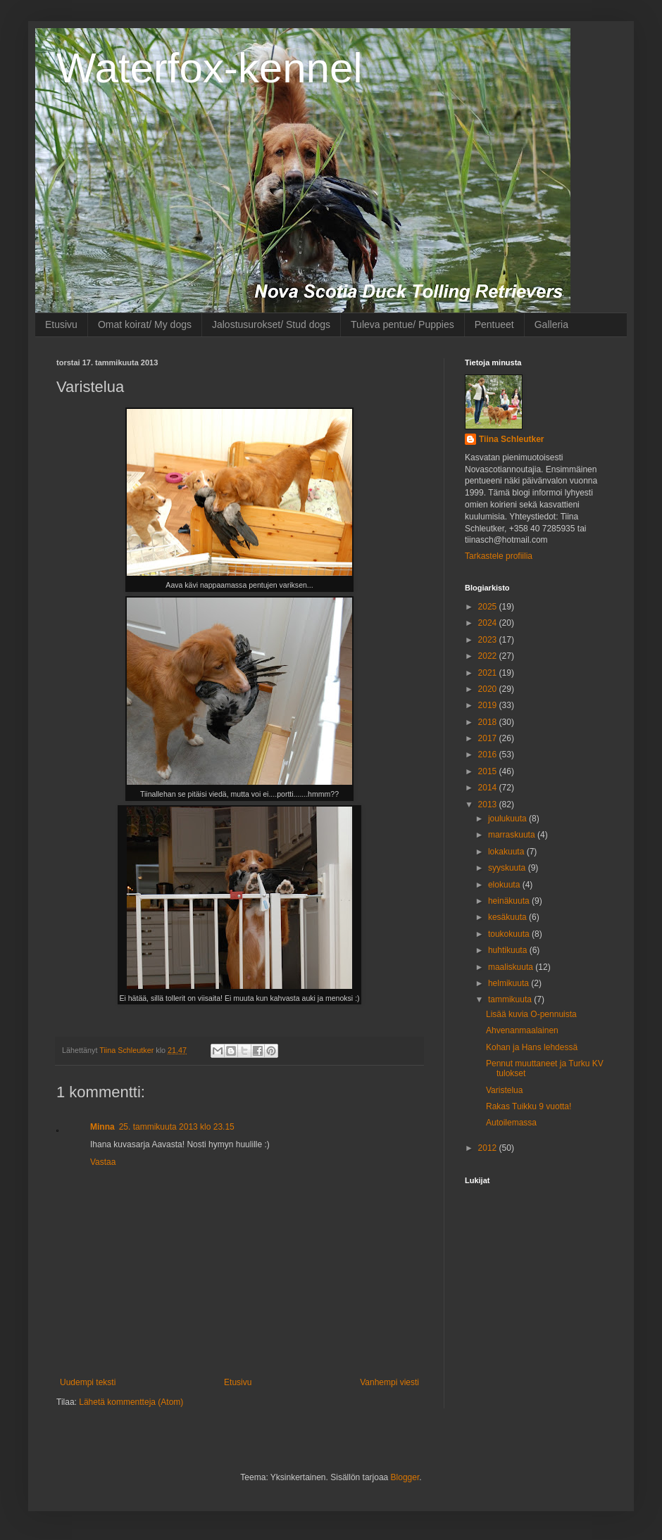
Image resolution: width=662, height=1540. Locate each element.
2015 (488, 771)
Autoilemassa (511, 1123)
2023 (488, 640)
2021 (488, 673)
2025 (488, 607)
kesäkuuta (508, 917)
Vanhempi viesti (389, 1382)
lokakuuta (507, 852)
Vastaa (102, 1162)
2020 (488, 689)
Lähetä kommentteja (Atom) (131, 1402)
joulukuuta (508, 818)
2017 (488, 738)
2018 (488, 722)
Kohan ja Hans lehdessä (531, 1047)
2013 (488, 804)
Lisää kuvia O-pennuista (531, 1014)
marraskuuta (512, 835)
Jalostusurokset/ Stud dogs (271, 324)
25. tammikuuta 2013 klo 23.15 (177, 1127)
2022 (488, 656)
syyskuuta (508, 868)
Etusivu (61, 324)
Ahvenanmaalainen (522, 1030)
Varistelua (504, 1090)
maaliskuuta (511, 967)
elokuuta (505, 885)
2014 (488, 788)
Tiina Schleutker (511, 439)
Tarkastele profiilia (498, 556)
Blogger (405, 1477)
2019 (488, 705)
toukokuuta (510, 934)
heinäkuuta (510, 901)
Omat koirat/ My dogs (145, 324)
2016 (488, 754)
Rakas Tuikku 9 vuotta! (528, 1106)
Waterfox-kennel (209, 67)
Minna (102, 1127)
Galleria (551, 324)
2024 (488, 623)
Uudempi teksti (87, 1382)
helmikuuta (509, 983)
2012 (488, 1148)
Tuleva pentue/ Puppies (402, 324)
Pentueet (494, 324)
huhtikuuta (509, 950)
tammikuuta (511, 999)
